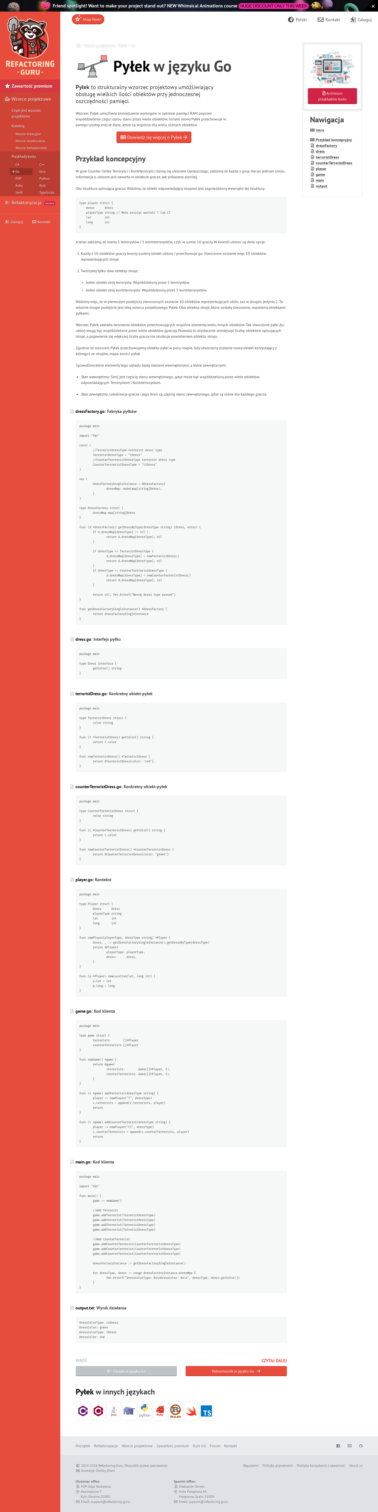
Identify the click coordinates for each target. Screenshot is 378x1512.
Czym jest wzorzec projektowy (26, 113)
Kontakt (41, 221)
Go (133, 45)
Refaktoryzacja (30, 202)
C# (17, 164)
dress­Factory (326, 145)
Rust (42, 185)
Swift (19, 192)
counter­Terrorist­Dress (334, 162)
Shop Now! (88, 18)
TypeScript (46, 192)
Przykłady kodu (24, 156)
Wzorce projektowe (99, 45)
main (320, 180)
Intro (320, 130)
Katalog (18, 125)
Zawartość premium (28, 86)
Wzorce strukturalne (30, 141)
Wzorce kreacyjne (28, 134)
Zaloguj (14, 221)
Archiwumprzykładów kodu (332, 96)
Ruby (19, 185)
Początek (83, 1446)
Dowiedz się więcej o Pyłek (154, 137)
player (321, 168)
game (320, 174)
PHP (18, 178)
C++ (42, 164)
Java (42, 171)
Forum (215, 1446)
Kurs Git (199, 1446)
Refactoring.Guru (111, 1465)
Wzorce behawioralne (31, 148)
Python (44, 178)
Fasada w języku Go (126, 1371)
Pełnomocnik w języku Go (236, 1371)
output (321, 186)
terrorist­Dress (327, 157)
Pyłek (122, 45)
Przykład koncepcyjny (334, 139)
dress (320, 151)
